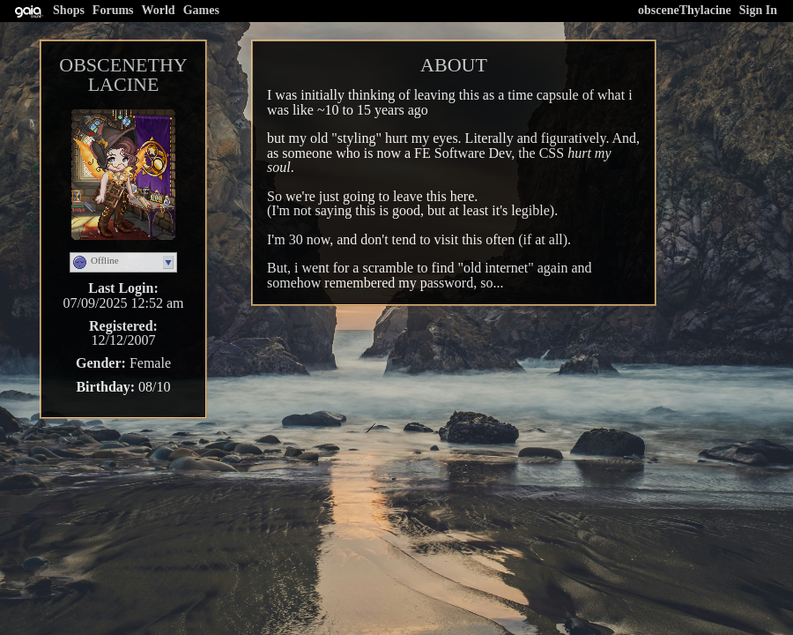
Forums (113, 10)
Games (201, 10)
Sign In (758, 10)
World (158, 10)
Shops (69, 10)
